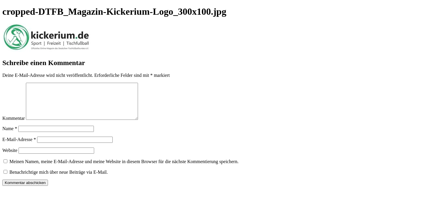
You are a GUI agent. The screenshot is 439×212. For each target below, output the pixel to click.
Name (9, 135)
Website (9, 157)
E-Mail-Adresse (19, 146)
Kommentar (13, 125)
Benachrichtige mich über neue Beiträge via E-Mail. (58, 179)
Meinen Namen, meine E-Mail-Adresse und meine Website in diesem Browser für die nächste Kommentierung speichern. (124, 168)
